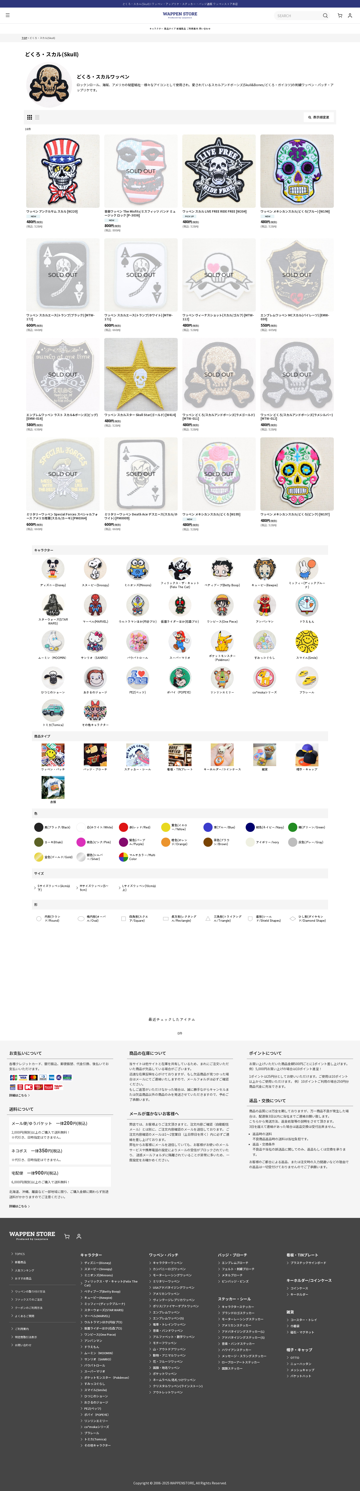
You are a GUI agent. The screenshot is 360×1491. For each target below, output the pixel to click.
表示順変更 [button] (318, 122)
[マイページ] (350, 16)
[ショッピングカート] (340, 16)
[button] (6, 15)
